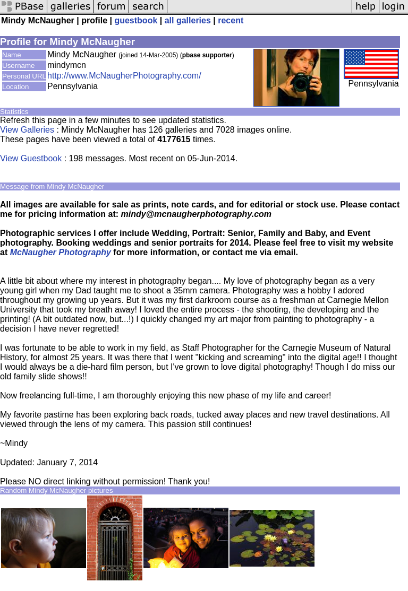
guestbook (135, 20)
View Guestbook (31, 158)
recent (230, 20)
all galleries (188, 20)
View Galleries (27, 129)
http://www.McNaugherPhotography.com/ (124, 75)
